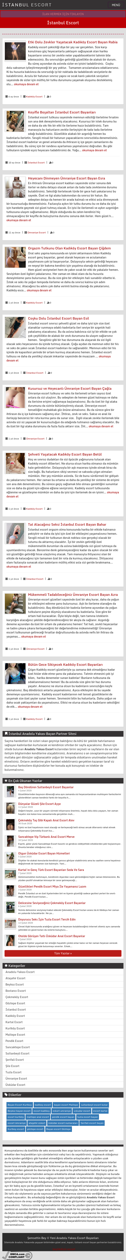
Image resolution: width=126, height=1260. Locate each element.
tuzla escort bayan (87, 1117)
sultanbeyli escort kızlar (94, 1105)
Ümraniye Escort (36, 232)
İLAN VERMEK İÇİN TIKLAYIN (63, 14)
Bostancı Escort (15, 990)
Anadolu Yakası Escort (20, 972)
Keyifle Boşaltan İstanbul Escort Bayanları (62, 112)
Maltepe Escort (15, 1034)
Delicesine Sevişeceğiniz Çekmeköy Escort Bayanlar (52, 903)
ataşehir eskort (37, 1123)
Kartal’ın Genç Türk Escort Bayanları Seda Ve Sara (51, 870)
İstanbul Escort (36, 162)
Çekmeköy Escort (16, 997)
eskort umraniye (62, 1111)
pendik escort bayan (63, 1117)
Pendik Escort (14, 1041)
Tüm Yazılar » (63, 953)
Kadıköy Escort (34, 96)
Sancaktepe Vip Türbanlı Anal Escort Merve (46, 836)
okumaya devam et (26, 84)
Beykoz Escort (14, 984)
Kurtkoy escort (16, 1129)
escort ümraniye (17, 1123)
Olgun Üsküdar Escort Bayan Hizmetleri (44, 853)
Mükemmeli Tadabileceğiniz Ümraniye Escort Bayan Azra (73, 594)
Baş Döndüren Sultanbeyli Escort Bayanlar (46, 787)
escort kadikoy (42, 1111)
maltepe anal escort (38, 1117)
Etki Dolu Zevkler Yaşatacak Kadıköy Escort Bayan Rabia (73, 42)
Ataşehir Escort (15, 978)
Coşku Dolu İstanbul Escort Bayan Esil (58, 318)
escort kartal (100, 1111)
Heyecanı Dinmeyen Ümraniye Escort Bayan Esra (66, 178)
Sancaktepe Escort (17, 1047)
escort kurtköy (16, 1117)
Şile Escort (12, 1066)
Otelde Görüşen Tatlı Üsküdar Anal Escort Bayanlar (51, 936)
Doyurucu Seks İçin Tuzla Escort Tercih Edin (47, 919)
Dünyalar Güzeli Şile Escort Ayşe (39, 804)
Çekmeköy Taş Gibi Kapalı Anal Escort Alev (46, 820)
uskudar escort (82, 1111)
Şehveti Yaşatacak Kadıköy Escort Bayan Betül (65, 454)
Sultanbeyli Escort (17, 1053)
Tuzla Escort (13, 1072)
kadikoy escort (43, 1105)
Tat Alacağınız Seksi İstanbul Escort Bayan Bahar (67, 524)
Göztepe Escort (15, 1003)
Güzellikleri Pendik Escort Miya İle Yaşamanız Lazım (52, 886)
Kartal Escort (14, 1022)
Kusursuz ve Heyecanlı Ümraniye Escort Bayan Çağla (69, 388)
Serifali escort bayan (92, 1123)
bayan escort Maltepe (66, 1105)
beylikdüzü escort (64, 1249)
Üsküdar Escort (15, 1084)
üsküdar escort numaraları (63, 1123)
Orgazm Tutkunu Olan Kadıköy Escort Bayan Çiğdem (69, 248)
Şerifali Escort (14, 1059)
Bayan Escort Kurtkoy (20, 1105)
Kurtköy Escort (15, 1028)
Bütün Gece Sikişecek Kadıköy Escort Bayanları (65, 664)
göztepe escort (35, 1129)
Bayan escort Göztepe (58, 1129)
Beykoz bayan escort (19, 1111)
